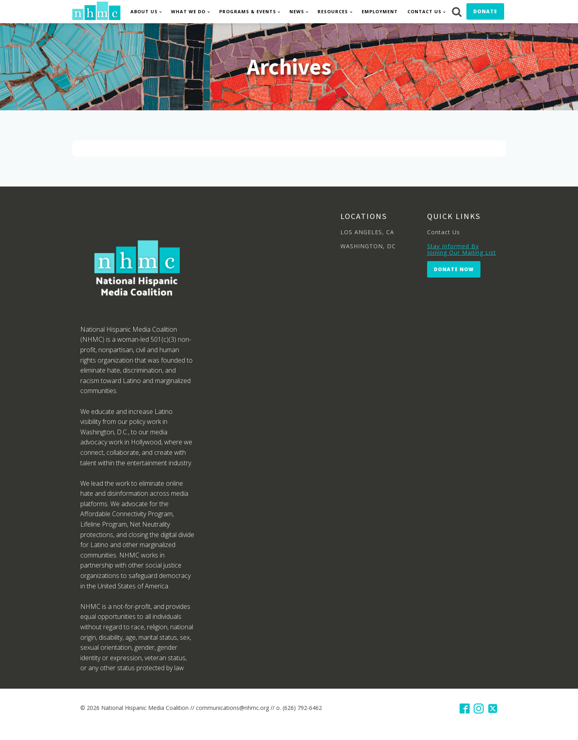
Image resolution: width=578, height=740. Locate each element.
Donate (485, 11)
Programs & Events (247, 11)
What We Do (188, 11)
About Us (144, 11)
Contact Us (424, 11)
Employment (380, 11)
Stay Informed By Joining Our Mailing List (461, 249)
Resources (332, 11)
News (296, 11)
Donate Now (454, 269)
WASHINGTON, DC (368, 246)
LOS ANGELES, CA (367, 232)
